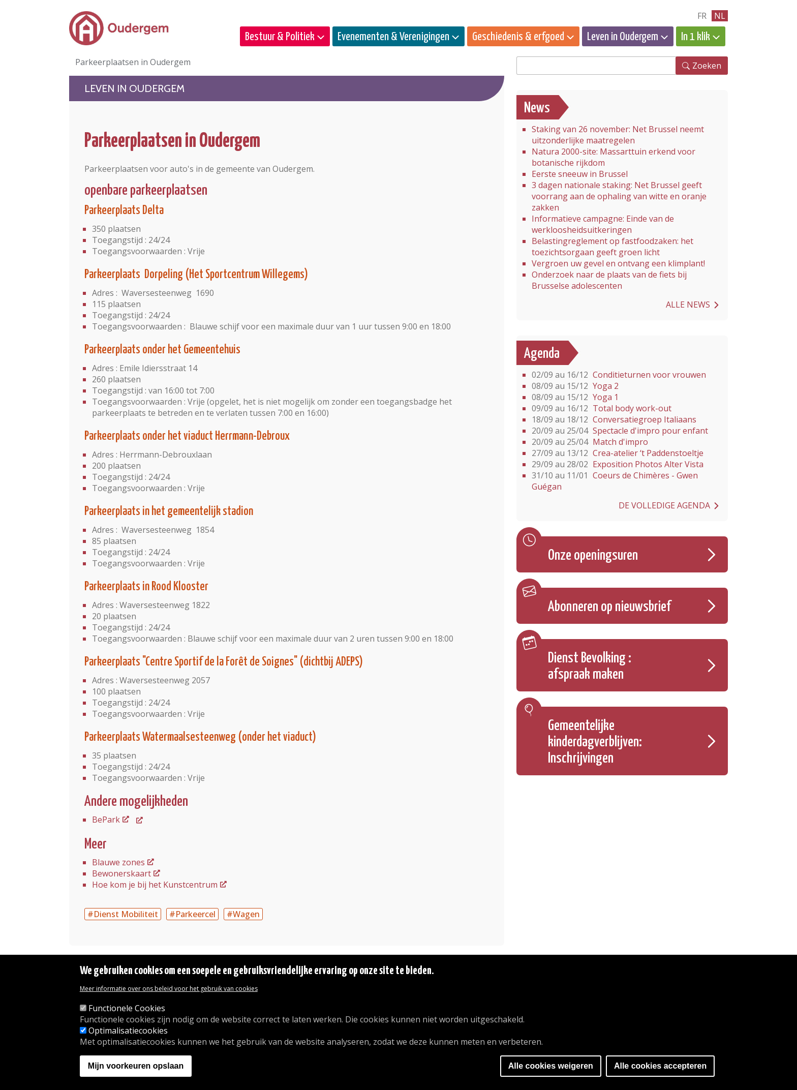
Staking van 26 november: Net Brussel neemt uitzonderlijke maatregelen (618, 135)
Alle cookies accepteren (660, 1066)
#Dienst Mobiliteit (122, 914)
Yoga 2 (575, 385)
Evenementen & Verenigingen (393, 37)
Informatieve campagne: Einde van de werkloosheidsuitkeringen (603, 224)
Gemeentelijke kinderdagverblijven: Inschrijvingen (595, 742)
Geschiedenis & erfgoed (518, 37)
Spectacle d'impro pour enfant (620, 430)
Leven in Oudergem (622, 37)
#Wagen (243, 914)
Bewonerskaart (121, 873)
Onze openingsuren (593, 556)
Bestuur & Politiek (280, 37)
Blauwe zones (118, 862)
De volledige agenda (664, 505)
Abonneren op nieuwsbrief (609, 607)
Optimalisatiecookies (128, 1030)
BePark (106, 819)
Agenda (542, 354)
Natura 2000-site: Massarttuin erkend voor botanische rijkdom (613, 157)
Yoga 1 (575, 397)
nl (719, 15)
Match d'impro (590, 441)
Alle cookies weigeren (550, 1066)
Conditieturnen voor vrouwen (619, 374)
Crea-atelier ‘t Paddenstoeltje (617, 453)
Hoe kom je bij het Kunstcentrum (155, 884)
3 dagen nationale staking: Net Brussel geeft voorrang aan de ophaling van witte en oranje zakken (619, 196)
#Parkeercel (192, 914)
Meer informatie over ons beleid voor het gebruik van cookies (169, 988)
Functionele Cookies (126, 1008)
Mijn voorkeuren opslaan (135, 1066)
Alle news (688, 304)
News (537, 108)
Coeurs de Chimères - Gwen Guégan (615, 481)
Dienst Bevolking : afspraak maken (589, 666)
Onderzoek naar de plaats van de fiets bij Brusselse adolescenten (609, 280)
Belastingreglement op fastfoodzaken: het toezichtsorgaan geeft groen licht (612, 246)
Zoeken (706, 65)
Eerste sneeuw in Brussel (580, 173)
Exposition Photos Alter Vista (617, 464)
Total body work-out (601, 408)
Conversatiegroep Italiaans (614, 419)
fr (702, 15)
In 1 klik (695, 37)
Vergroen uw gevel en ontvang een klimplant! (618, 263)
